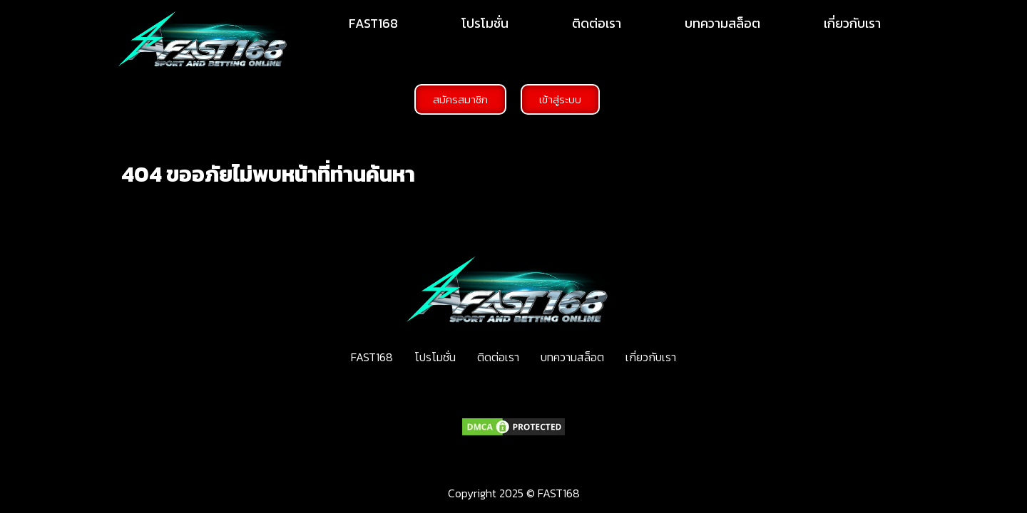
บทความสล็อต (722, 23)
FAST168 (373, 23)
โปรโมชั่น (485, 23)
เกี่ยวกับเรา (852, 23)
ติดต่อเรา (596, 23)
